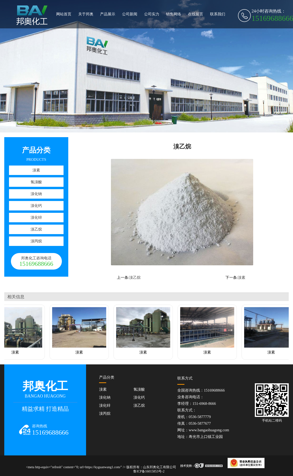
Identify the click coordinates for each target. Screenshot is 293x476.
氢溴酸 (36, 182)
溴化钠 (36, 194)
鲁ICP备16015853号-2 (148, 471)
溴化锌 (36, 217)
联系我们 (217, 14)
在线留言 (195, 14)
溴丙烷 (36, 241)
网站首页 (63, 14)
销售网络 (173, 14)
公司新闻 (129, 14)
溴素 (36, 170)
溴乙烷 (36, 229)
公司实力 (151, 14)
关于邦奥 (85, 14)
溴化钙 (36, 206)
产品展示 (107, 14)
